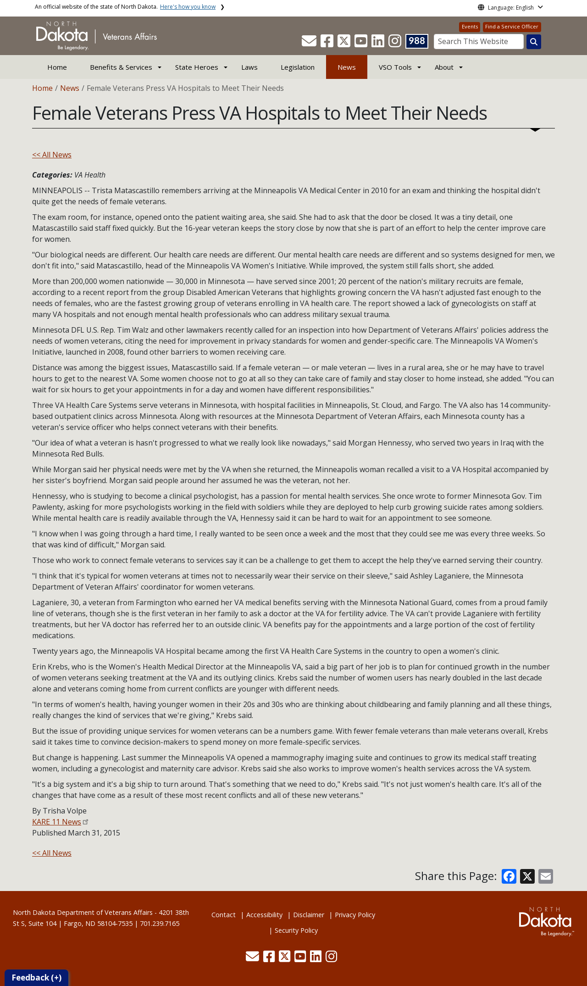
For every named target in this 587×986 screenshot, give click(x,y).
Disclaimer (308, 914)
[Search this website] (533, 41)
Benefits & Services (121, 67)
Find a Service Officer (511, 26)
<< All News (52, 155)
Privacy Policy (355, 914)
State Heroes (196, 67)
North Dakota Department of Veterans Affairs (83, 912)
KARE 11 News (56, 822)
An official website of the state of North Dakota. (125, 7)
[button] (310, 44)
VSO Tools (395, 67)
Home (57, 67)
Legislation (298, 67)
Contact (223, 914)
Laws (249, 67)
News (347, 67)
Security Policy (296, 930)
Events (470, 26)
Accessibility (264, 914)
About (444, 67)
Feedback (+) (36, 977)
